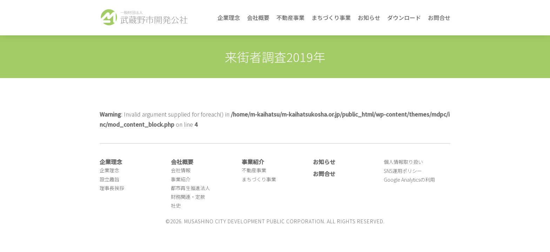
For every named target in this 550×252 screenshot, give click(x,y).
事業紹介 (180, 179)
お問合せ (439, 17)
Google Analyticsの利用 (409, 179)
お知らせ (369, 17)
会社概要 (258, 17)
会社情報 (180, 170)
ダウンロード (404, 17)
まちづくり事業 (331, 17)
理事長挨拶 (112, 187)
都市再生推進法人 (190, 187)
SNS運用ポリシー (403, 170)
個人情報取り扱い (403, 161)
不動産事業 (290, 17)
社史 (176, 205)
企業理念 (228, 17)
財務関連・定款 (188, 196)
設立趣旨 (109, 179)
